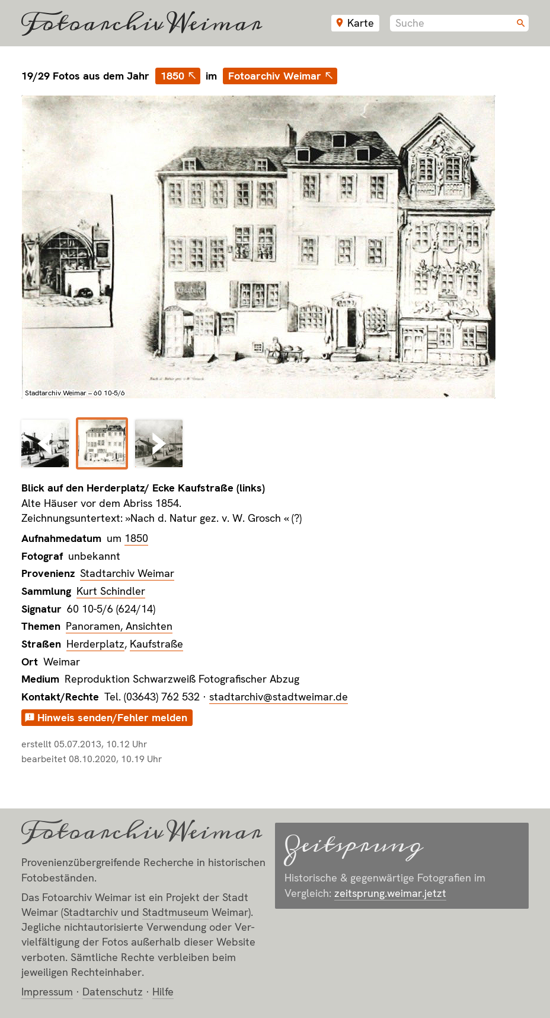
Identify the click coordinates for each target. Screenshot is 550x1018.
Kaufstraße (156, 644)
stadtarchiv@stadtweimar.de (278, 696)
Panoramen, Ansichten (119, 626)
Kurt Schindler (110, 591)
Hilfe (163, 991)
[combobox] (459, 23)
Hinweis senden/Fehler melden (112, 717)
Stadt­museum (175, 912)
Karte (360, 23)
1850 (172, 76)
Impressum (47, 991)
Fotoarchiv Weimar (141, 23)
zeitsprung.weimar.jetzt (390, 893)
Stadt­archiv (90, 912)
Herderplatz (95, 644)
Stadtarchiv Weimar (127, 573)
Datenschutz (112, 991)
